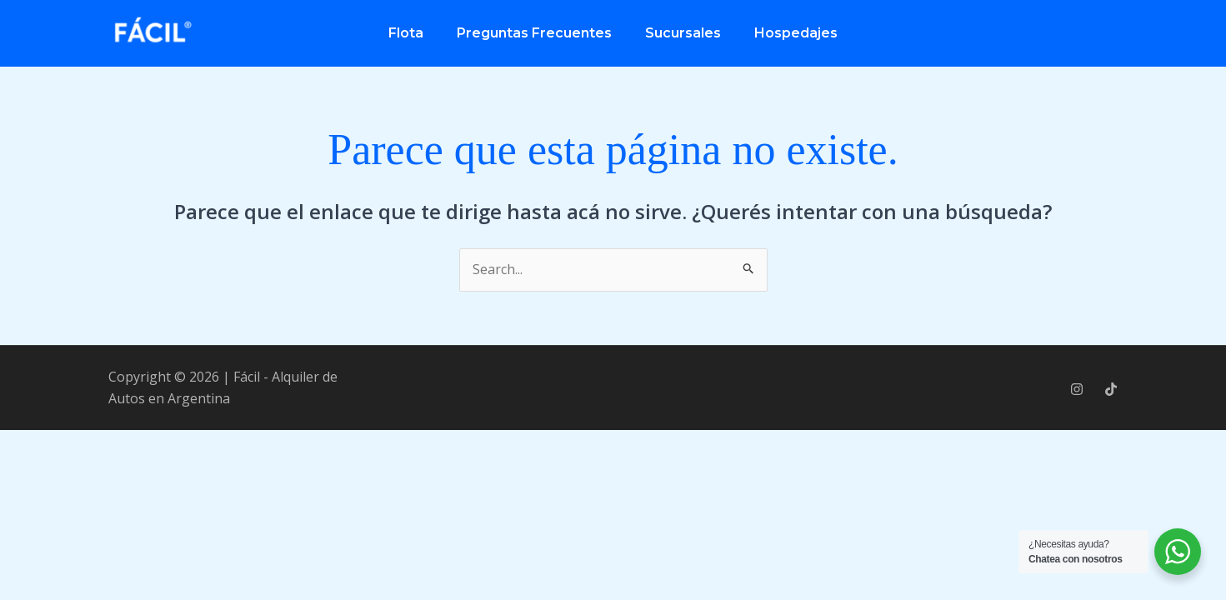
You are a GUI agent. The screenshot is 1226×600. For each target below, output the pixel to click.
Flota (405, 33)
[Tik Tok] (1111, 389)
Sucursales (683, 33)
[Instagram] (1076, 389)
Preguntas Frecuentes (534, 33)
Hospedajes (796, 33)
